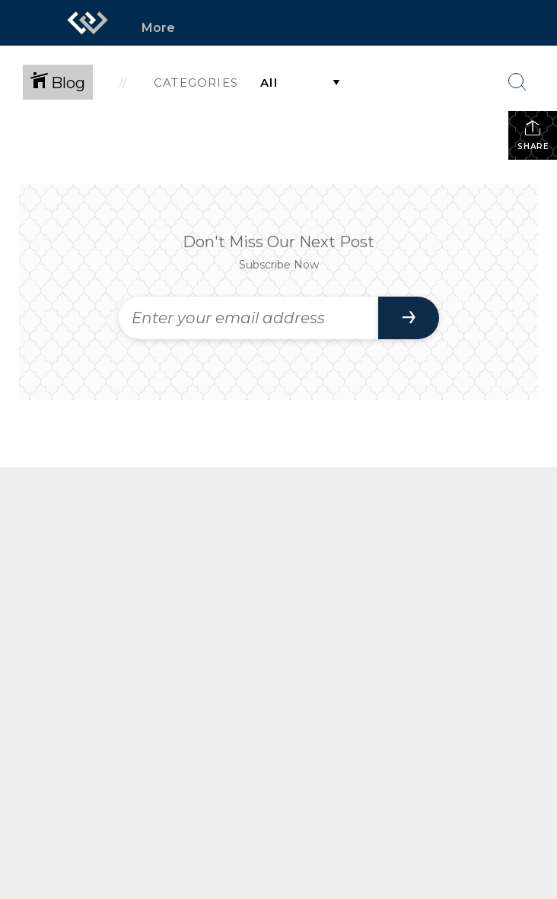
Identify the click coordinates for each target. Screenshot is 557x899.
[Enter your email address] (248, 318)
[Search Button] (517, 82)
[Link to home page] (87, 23)
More (158, 28)
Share (533, 135)
